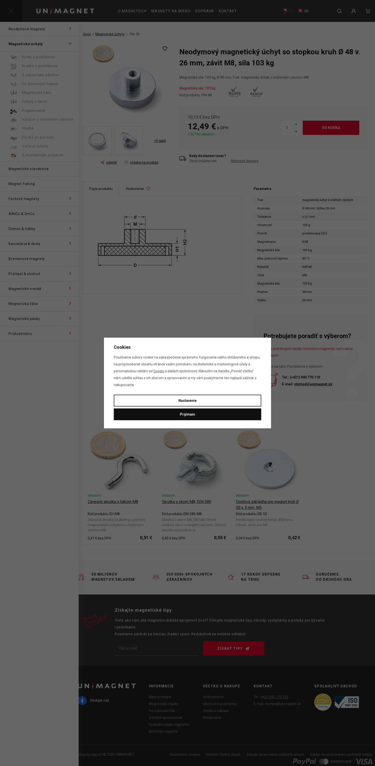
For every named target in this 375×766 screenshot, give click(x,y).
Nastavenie (187, 401)
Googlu (158, 371)
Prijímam (187, 414)
